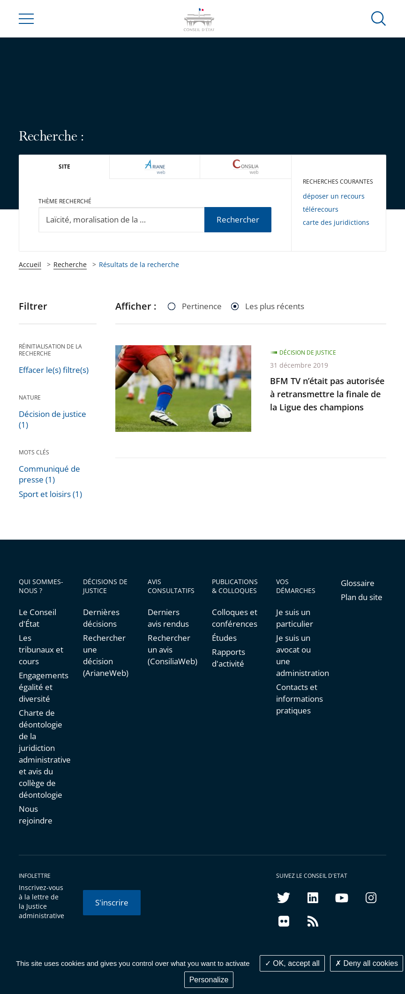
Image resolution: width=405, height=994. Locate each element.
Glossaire (358, 583)
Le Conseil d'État (37, 618)
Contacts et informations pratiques (299, 699)
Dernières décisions (101, 618)
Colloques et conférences (234, 618)
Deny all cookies (366, 963)
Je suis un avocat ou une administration (299, 655)
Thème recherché (64, 201)
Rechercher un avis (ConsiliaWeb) (170, 649)
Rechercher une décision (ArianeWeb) (105, 655)
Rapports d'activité (228, 657)
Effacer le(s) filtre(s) (54, 369)
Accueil (30, 264)
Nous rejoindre (35, 814)
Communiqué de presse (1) (49, 474)
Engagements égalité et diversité (41, 687)
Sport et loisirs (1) (50, 494)
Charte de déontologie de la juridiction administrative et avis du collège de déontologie (41, 753)
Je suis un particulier (294, 618)
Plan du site (361, 597)
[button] (378, 18)
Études (224, 637)
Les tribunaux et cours (41, 649)
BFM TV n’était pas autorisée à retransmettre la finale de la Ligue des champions (327, 394)
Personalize (209, 980)
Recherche (70, 264)
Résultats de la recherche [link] (139, 264)
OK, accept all (292, 963)
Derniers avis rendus (168, 618)
